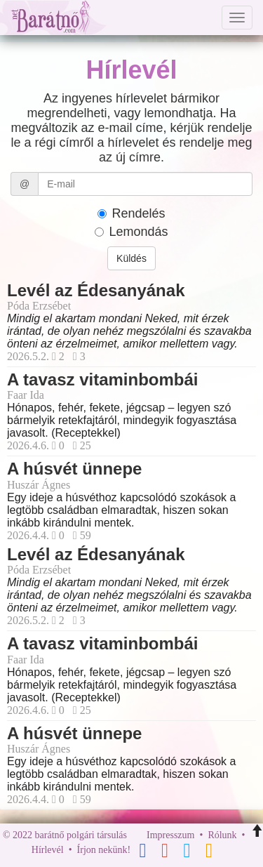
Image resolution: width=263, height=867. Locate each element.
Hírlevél (48, 850)
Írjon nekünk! (104, 850)
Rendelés (131, 213)
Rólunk (222, 835)
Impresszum (170, 835)
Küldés (131, 258)
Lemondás (131, 232)
